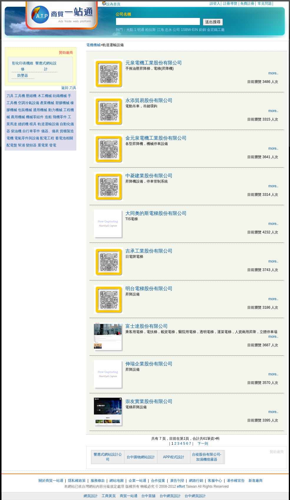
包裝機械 (25, 110)
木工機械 (45, 96)
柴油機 (16, 131)
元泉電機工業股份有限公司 (153, 62)
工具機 (20, 96)
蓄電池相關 (64, 138)
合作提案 (158, 481)
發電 (52, 145)
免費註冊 (247, 3)
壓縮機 (31, 96)
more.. (273, 73)
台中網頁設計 (170, 496)
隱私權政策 (77, 481)
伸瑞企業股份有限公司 (149, 363)
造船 (49, 117)
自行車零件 (31, 131)
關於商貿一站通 (51, 481)
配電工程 (47, 138)
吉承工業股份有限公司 (149, 250)
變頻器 (31, 145)
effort (181, 486)
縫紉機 (23, 124)
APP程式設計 (173, 457)
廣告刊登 (177, 481)
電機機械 (93, 45)
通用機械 (40, 110)
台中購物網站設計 (141, 457)
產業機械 (47, 103)
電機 (10, 138)
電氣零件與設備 (27, 138)
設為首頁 (111, 4)
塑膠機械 (62, 103)
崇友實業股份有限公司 (149, 401)
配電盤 (12, 145)
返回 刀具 (68, 88)
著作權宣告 (236, 481)
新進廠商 (255, 481)
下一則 (203, 444)
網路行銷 (196, 481)
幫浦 (22, 145)
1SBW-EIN (189, 30)
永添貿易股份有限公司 (149, 100)
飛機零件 (60, 117)
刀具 (10, 96)
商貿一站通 (128, 496)
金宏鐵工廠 (216, 30)
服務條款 (98, 481)
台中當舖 (148, 496)
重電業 (43, 145)
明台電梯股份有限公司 (149, 288)
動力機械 (55, 110)
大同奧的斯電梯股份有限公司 (156, 213)
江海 (160, 30)
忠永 (168, 30)
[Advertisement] (40, 182)
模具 (33, 124)
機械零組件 (35, 117)
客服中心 (215, 481)
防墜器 (22, 75)
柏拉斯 (150, 30)
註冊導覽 (230, 3)
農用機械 (18, 117)
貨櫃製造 (67, 131)
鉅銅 (202, 30)
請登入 (215, 3)
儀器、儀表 (50, 131)
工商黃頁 (109, 496)
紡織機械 (60, 96)
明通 (140, 30)
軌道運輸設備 (49, 124)
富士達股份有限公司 (146, 326)
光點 (129, 30)
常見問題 (265, 3)
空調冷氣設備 (29, 103)
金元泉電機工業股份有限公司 (156, 138)
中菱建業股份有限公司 (149, 175)
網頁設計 (91, 496)
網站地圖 (117, 481)
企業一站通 (137, 481)
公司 (176, 30)
